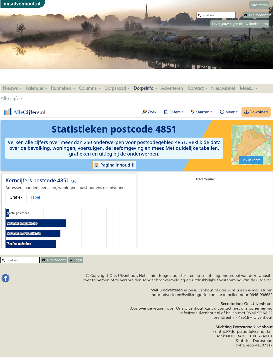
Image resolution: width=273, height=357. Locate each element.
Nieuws (10, 88)
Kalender (34, 88)
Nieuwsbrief (256, 15)
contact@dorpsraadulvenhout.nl (243, 331)
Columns (88, 88)
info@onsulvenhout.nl (200, 313)
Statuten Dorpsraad (254, 340)
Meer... (246, 88)
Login (76, 260)
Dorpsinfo (143, 88)
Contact (195, 88)
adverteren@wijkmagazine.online (191, 294)
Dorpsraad (115, 88)
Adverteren (172, 88)
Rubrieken (61, 88)
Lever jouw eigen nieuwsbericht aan (240, 24)
